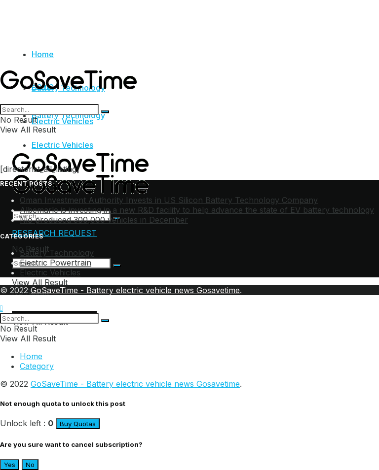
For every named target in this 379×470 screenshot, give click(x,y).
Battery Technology (68, 115)
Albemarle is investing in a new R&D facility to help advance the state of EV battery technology (197, 210)
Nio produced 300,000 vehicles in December (104, 220)
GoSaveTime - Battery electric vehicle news (113, 290)
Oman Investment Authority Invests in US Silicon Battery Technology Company (169, 200)
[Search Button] (117, 265)
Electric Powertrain (55, 263)
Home (43, 54)
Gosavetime (218, 290)
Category (37, 366)
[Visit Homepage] (71, 99)
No (30, 465)
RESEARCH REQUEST (54, 233)
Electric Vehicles (62, 145)
